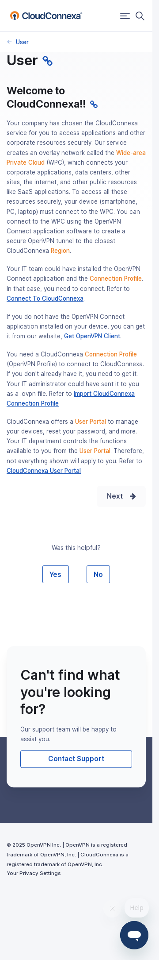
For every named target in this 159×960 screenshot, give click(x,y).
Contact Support (76, 759)
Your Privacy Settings (34, 873)
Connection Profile (116, 278)
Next (115, 496)
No (98, 574)
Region (60, 250)
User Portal (90, 421)
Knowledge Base (9, 42)
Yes (55, 574)
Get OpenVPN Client (92, 336)
